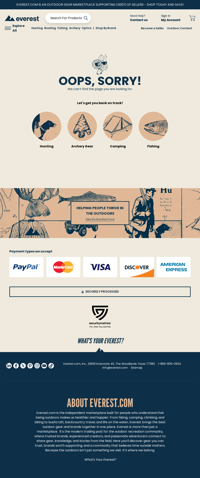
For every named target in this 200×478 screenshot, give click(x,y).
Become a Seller (152, 28)
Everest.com (46, 413)
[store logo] (22, 18)
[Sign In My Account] (168, 18)
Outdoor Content (179, 28)
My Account (173, 20)
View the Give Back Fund (100, 219)
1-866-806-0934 (169, 364)
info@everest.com (115, 368)
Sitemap (136, 368)
